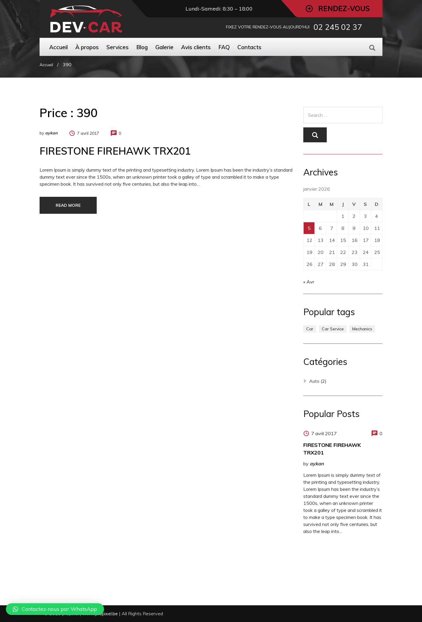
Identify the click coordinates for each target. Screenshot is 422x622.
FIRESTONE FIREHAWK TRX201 (115, 151)
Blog (142, 47)
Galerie (164, 47)
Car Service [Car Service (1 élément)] (333, 328)
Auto (314, 381)
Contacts (249, 47)
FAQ (224, 47)
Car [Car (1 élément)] (309, 328)
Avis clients (196, 47)
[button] (55, 609)
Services (117, 47)
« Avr (308, 282)
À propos (87, 47)
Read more (68, 205)
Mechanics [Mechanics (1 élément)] (362, 328)
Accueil (58, 47)
